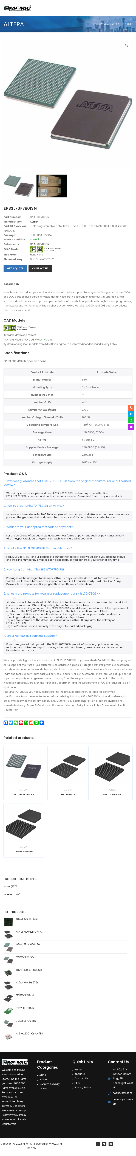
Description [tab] (11, 284)
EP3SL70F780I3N (39, 244)
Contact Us (81, 1078)
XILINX (7, 886)
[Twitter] (104, 1144)
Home (78, 1069)
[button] (126, 45)
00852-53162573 (122, 1093)
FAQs (78, 1083)
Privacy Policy (83, 1087)
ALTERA (8, 894)
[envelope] (131, 427)
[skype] (131, 414)
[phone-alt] (131, 408)
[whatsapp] (131, 420)
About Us (80, 1074)
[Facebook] (98, 1144)
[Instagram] (111, 1144)
